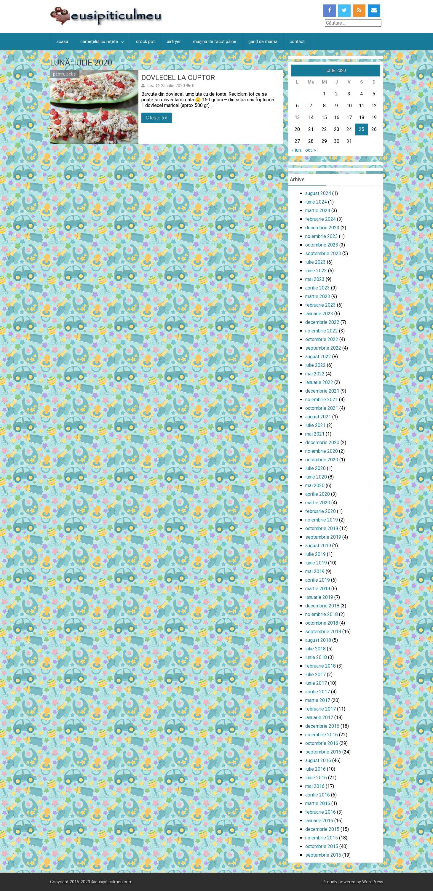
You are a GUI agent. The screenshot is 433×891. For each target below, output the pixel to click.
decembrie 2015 (322, 829)
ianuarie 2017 (319, 717)
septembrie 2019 (323, 537)
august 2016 (318, 760)
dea (150, 85)
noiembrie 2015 (321, 838)
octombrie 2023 (321, 245)
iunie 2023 (316, 270)
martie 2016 (317, 803)
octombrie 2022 (321, 339)
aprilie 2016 (317, 795)
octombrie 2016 (321, 743)
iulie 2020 (315, 468)
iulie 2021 (315, 425)
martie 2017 (317, 700)
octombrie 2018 (321, 623)
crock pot (145, 41)
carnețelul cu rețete (99, 41)
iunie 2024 (316, 202)
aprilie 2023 (317, 288)
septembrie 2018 (323, 631)
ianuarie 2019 (319, 597)
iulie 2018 (315, 649)
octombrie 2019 (321, 528)
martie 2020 (317, 503)
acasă (62, 41)
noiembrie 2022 (321, 331)
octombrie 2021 (321, 408)
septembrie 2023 (323, 253)
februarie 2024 (320, 219)
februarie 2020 (320, 511)
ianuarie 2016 (319, 820)
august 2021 (318, 417)
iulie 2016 (315, 769)
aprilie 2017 (317, 692)
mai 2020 (315, 485)
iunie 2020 (316, 477)
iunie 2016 (316, 777)
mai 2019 (315, 571)
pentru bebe (64, 74)
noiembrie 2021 (321, 399)
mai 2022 (315, 374)
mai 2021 (315, 434)
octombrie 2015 (321, 846)
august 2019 (318, 545)
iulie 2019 (315, 554)
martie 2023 (317, 296)
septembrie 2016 (323, 752)
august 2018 (318, 640)
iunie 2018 (316, 657)
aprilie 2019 (317, 580)
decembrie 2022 (322, 322)
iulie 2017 (315, 674)
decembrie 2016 (322, 726)
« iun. (296, 150)
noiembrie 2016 (321, 735)
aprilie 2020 (317, 494)
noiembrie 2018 (321, 614)
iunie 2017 (316, 683)
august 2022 (318, 356)
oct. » (310, 150)
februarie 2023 (320, 305)
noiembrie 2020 (321, 451)
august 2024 (318, 193)
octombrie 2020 (321, 460)
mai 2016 (315, 786)
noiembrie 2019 (321, 520)
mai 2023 (315, 279)
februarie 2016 (320, 812)
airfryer (174, 41)
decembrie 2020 (322, 442)
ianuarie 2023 (319, 313)
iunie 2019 (316, 563)
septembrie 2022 (323, 348)
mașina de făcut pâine (214, 41)
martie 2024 (317, 210)
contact (297, 41)
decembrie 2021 (322, 391)
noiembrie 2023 (321, 236)
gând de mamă (262, 41)
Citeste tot (156, 118)
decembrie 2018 (322, 606)
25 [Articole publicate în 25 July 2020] (361, 129)
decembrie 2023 (322, 228)
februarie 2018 (320, 666)
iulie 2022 (315, 365)
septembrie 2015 (323, 855)
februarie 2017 (320, 709)
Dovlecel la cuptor (178, 77)
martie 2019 (317, 588)
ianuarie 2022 (319, 382)
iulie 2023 (315, 262)
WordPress (372, 881)
